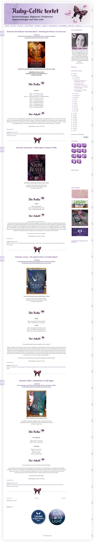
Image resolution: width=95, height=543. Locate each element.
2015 (74, 124)
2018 (74, 119)
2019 (74, 117)
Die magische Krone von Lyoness (37, 367)
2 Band (11, 484)
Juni (75, 101)
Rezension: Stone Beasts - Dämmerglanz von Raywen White (36, 148)
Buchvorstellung (25, 133)
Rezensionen (20, 25)
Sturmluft (38, 452)
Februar (75, 109)
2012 (74, 130)
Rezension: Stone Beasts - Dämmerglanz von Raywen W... (80, 84)
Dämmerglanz (33, 243)
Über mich (13, 25)
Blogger (49, 535)
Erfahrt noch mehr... (80, 63)
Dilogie (45, 367)
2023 (74, 73)
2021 (74, 113)
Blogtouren (45, 25)
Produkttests (37, 25)
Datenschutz (71, 25)
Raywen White (46, 243)
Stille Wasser (38, 450)
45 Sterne (11, 133)
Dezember (76, 77)
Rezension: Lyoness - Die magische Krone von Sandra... (81, 87)
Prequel (56, 367)
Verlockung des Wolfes (38, 95)
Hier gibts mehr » (10, 129)
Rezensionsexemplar (60, 133)
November (76, 79)
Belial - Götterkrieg (38, 440)
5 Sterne (11, 243)
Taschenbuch (60, 484)
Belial (18, 484)
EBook (44, 133)
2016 (74, 122)
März (75, 107)
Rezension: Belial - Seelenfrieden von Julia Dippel (36, 381)
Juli (75, 99)
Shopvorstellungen (29, 25)
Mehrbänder (48, 133)
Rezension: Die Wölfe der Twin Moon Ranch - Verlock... (80, 81)
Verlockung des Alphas (38, 98)
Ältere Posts (63, 498)
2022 (74, 75)
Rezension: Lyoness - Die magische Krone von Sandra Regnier (36, 257)
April (75, 105)
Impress (40, 243)
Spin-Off (55, 484)
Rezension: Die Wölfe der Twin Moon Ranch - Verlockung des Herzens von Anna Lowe (36, 32)
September (76, 95)
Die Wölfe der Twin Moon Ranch (35, 133)
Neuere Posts (9, 498)
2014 (74, 126)
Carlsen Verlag (27, 243)
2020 (74, 115)
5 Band (15, 133)
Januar (75, 110)
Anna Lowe (19, 133)
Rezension (53, 133)
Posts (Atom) (14, 500)
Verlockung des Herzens (11, 135)
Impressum (78, 25)
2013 (74, 128)
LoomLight (32, 484)
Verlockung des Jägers (38, 93)
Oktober (75, 93)
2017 (74, 121)
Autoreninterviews (53, 25)
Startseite (7, 25)
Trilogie (11, 244)
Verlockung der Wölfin (38, 99)
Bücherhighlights (62, 25)
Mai (75, 103)
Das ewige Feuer (38, 449)
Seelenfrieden (51, 484)
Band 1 (14, 243)
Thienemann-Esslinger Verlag (12, 486)
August (75, 97)
